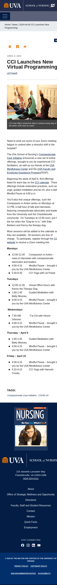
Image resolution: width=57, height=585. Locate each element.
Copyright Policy (39, 566)
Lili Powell (12, 73)
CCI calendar (42, 182)
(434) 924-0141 (31, 478)
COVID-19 (43, 395)
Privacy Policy (21, 566)
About (31, 489)
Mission (31, 516)
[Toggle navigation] (5, 16)
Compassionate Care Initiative (21, 395)
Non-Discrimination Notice (23, 573)
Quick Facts (30, 522)
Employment (31, 527)
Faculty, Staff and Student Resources (31, 505)
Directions (30, 500)
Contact (31, 511)
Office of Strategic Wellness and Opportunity (31, 494)
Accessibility (44, 573)
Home (7, 24)
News (14, 24)
